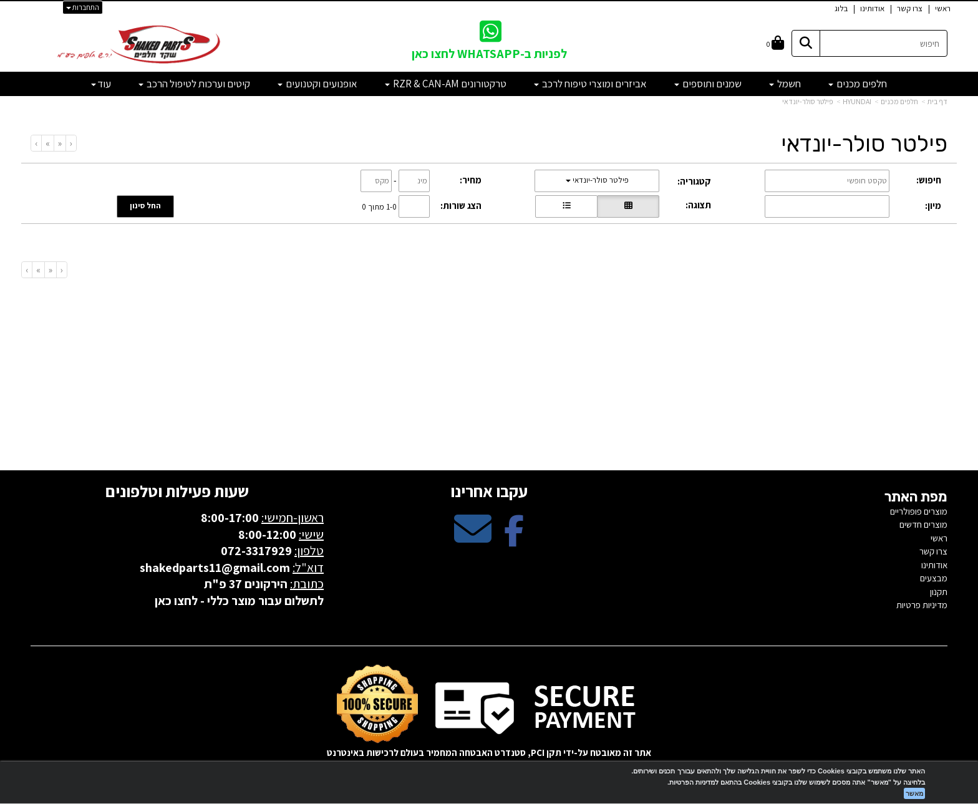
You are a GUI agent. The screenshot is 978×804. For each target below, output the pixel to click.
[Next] (47, 143)
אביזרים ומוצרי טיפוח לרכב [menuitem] (590, 83)
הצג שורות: (461, 205)
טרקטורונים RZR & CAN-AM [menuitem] (445, 83)
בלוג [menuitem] (841, 8)
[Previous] (59, 143)
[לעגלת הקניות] (775, 43)
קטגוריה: (694, 181)
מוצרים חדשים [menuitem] (923, 524)
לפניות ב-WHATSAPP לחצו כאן (489, 54)
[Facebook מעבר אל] (514, 539)
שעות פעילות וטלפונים (177, 490)
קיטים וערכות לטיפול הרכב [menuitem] (194, 83)
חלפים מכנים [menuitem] (857, 83)
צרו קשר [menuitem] (909, 8)
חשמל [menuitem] (785, 83)
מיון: (933, 205)
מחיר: (471, 180)
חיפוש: (928, 180)
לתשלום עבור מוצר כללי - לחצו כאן (239, 601)
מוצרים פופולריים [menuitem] (918, 511)
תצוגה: (698, 205)
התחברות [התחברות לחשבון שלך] (82, 7)
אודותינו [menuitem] (872, 8)
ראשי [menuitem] (943, 8)
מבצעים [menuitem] (933, 578)
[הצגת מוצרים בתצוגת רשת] (628, 206)
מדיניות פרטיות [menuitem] (921, 605)
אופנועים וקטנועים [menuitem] (317, 83)
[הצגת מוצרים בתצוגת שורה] (566, 206)
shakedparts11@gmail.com (215, 567)
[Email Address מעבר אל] (472, 539)
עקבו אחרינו (489, 490)
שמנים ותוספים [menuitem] (708, 83)
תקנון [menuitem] (938, 592)
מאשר (914, 793)
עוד (101, 83)
